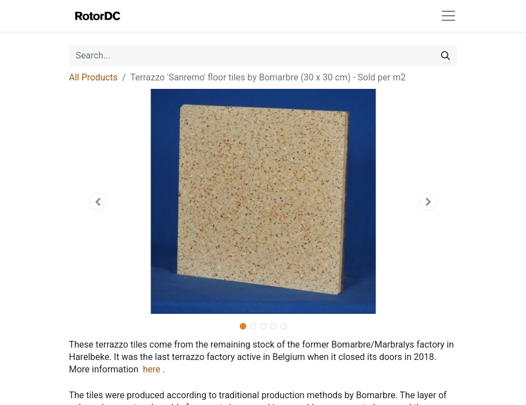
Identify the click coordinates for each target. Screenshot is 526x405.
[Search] (445, 55)
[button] (98, 201)
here (151, 369)
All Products (93, 77)
